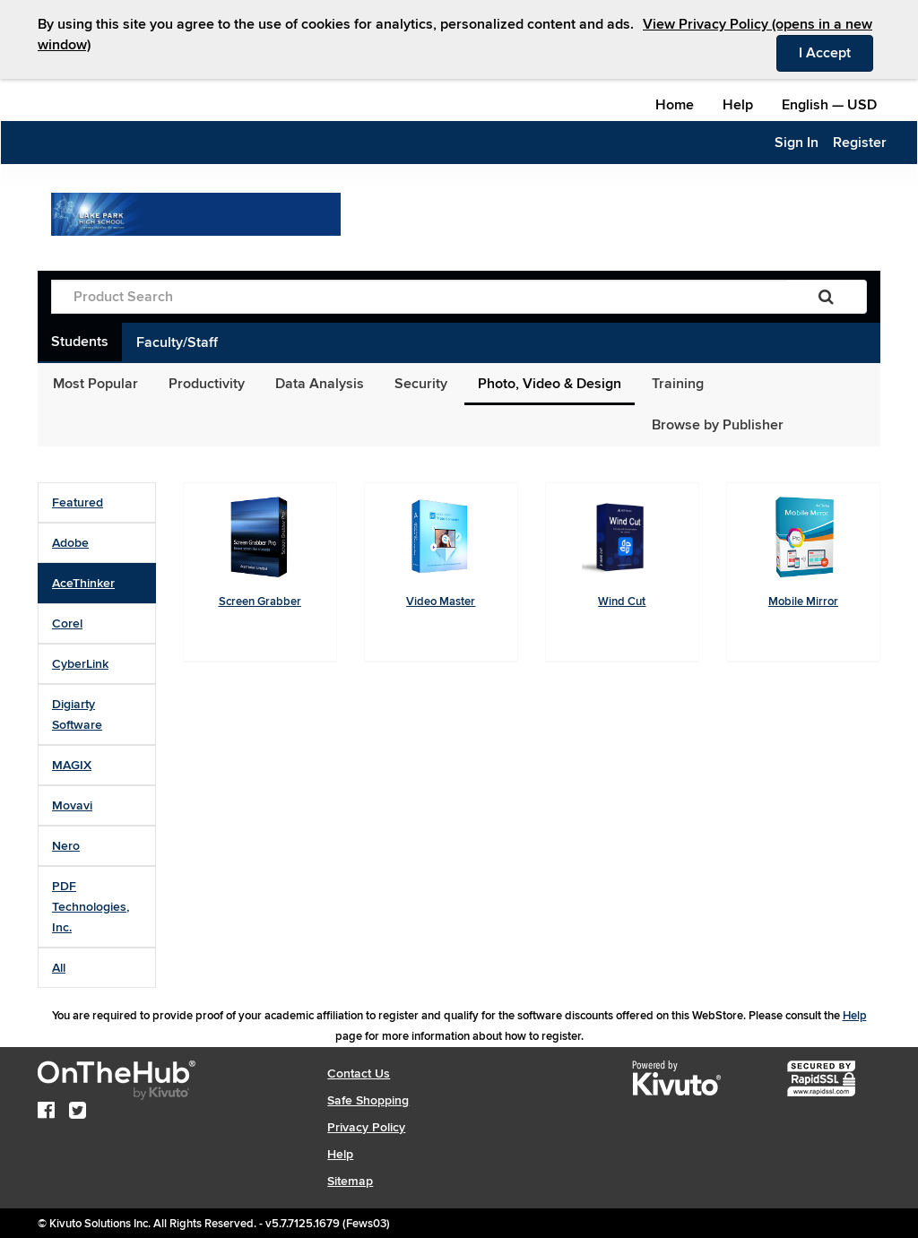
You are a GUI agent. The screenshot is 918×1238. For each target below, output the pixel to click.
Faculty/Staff (177, 342)
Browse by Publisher (718, 425)
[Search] (826, 296)
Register (860, 143)
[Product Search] (418, 297)
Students (79, 342)
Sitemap (350, 1181)
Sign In (796, 143)
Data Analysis (319, 384)
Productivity (207, 384)
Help (738, 105)
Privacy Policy (366, 1127)
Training (678, 384)
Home (674, 105)
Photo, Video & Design (549, 384)
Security (420, 384)
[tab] (97, 502)
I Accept (836, 52)
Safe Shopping (368, 1100)
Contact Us (358, 1073)
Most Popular (95, 384)
